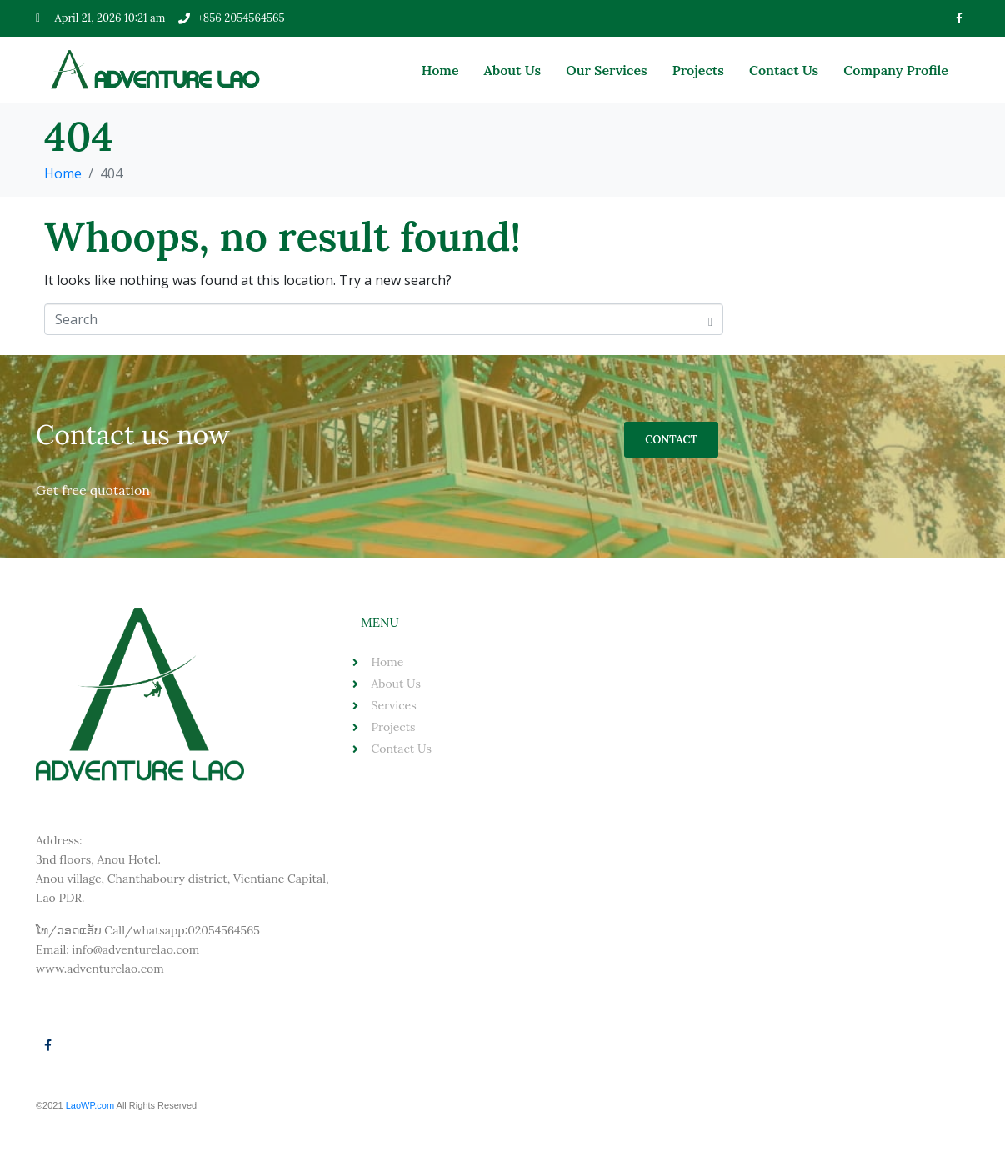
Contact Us (783, 70)
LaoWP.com (91, 1105)
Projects (698, 70)
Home (440, 70)
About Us (513, 70)
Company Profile (895, 70)
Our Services (607, 70)
